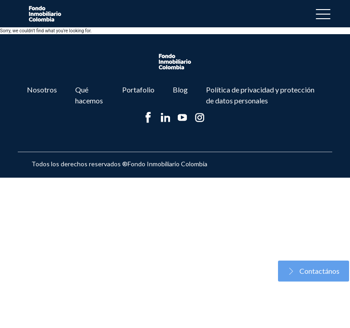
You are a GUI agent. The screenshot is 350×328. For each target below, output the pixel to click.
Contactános (314, 270)
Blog (180, 89)
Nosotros (42, 89)
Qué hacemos (89, 95)
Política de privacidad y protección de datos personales (260, 95)
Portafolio (138, 89)
